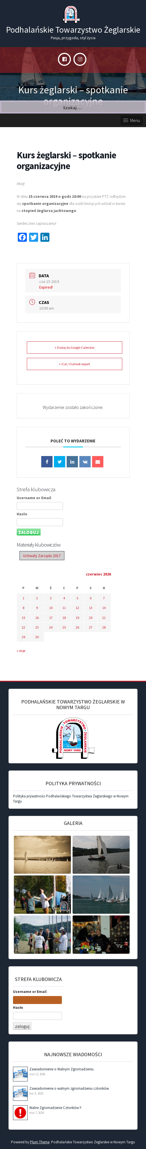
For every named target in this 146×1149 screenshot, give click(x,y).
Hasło (22, 513)
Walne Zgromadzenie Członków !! (55, 1107)
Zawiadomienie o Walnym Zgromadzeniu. (61, 1069)
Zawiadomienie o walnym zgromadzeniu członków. (69, 1088)
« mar (21, 650)
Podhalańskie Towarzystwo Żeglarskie (73, 29)
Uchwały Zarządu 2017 (42, 555)
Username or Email (34, 497)
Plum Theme (39, 1142)
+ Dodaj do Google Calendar (75, 347)
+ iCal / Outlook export (74, 364)
